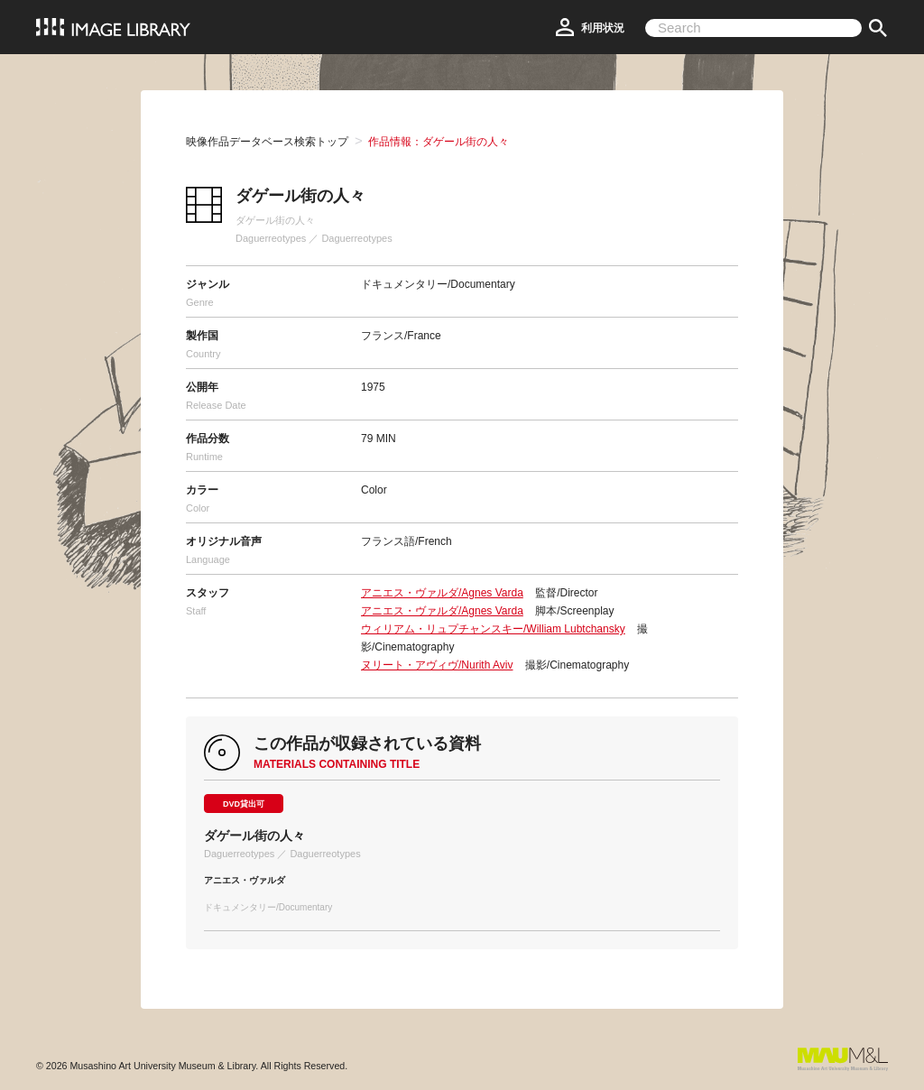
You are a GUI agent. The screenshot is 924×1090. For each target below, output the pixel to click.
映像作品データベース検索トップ (267, 141)
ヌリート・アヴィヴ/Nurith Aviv (437, 665)
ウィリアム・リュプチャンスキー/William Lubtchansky (493, 629)
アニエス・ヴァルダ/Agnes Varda (442, 593)
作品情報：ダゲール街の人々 (438, 141)
